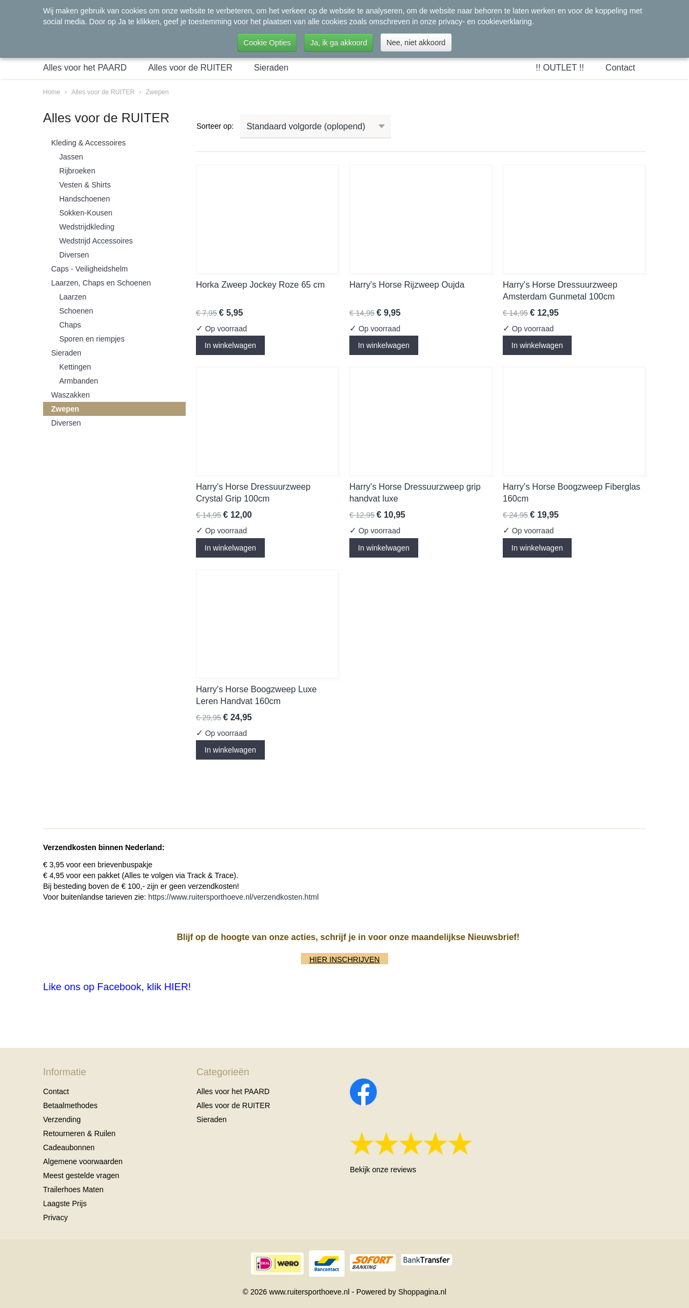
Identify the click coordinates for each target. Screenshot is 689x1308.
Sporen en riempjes (91, 339)
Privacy (55, 1217)
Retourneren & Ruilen (79, 1133)
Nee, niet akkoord (416, 42)
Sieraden (271, 67)
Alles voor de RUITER (190, 67)
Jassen (71, 156)
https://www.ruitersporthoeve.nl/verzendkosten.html (233, 897)
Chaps (70, 325)
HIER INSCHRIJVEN (345, 959)
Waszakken (70, 395)
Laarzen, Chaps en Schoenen (101, 283)
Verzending (62, 1119)
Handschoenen (84, 198)
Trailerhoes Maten (73, 1189)
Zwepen (157, 92)
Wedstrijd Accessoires (96, 240)
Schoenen (76, 311)
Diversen (74, 255)
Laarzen (73, 297)
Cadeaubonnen (69, 1147)
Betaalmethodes (70, 1105)
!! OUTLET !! (560, 67)
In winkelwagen (230, 345)
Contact (620, 67)
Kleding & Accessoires (88, 142)
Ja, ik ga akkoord (338, 42)
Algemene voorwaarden (83, 1161)
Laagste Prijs (65, 1203)
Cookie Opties (267, 42)
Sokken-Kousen (86, 212)
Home (51, 92)
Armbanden (78, 381)
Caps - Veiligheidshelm (89, 269)
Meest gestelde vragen (81, 1175)
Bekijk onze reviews (383, 1169)
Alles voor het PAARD (84, 67)
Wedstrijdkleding (86, 226)
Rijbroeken (77, 170)
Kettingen (75, 367)
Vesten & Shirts (85, 184)
